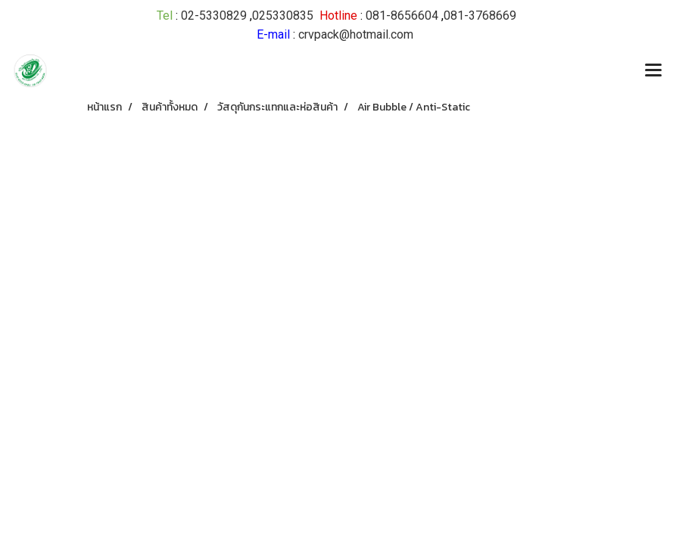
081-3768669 (480, 15)
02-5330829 (214, 15)
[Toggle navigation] (653, 71)
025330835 (282, 15)
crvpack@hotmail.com (355, 34)
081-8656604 (402, 15)
